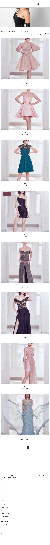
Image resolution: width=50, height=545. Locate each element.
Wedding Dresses (5, 510)
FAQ (2, 486)
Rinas (25, 437)
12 (27, 31)
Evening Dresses (5, 513)
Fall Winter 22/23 (5, 507)
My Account (4, 489)
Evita (25, 335)
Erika (25, 81)
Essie (25, 132)
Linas (25, 386)
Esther (25, 183)
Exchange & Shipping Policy (8, 483)
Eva (25, 285)
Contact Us (4, 495)
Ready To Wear (4, 516)
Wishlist (3, 492)
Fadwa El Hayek (5, 540)
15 (30, 31)
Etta (25, 234)
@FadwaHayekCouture (7, 537)
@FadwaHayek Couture (7, 534)
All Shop (3, 504)
